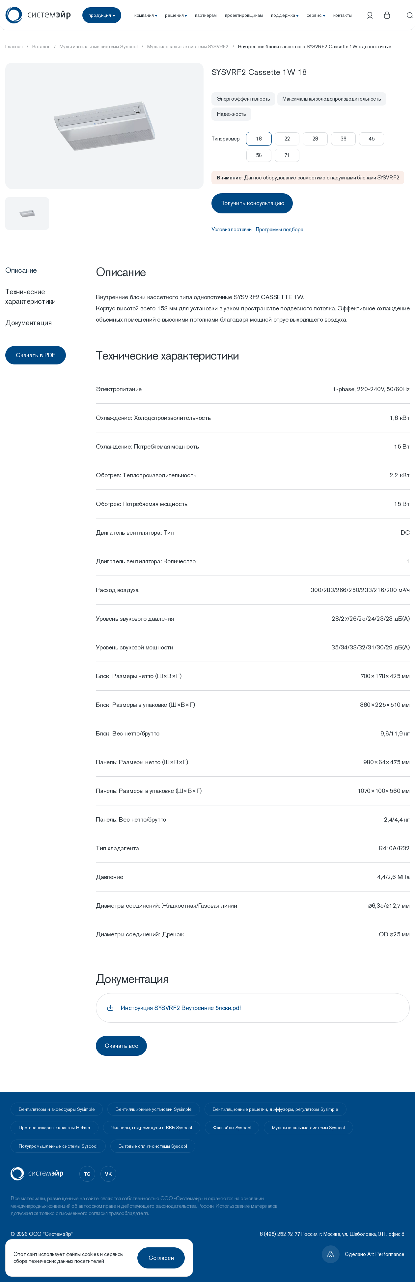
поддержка (284, 15)
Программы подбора (279, 228)
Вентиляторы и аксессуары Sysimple (57, 1106)
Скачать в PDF (35, 353)
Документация (28, 321)
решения (176, 15)
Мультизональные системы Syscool (308, 1125)
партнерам (206, 15)
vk (108, 1170)
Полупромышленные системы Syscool (58, 1143)
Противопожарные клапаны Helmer (54, 1125)
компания (145, 15)
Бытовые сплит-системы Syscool (153, 1143)
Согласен (161, 1258)
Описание (21, 268)
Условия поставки (231, 228)
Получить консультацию (254, 202)
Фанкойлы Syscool (232, 1125)
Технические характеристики (30, 294)
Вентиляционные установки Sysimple (153, 1106)
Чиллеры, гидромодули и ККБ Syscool (151, 1125)
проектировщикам (244, 15)
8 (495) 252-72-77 (280, 1231)
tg (87, 1170)
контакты (342, 15)
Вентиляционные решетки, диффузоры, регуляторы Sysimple (275, 1106)
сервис (316, 15)
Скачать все (123, 1043)
